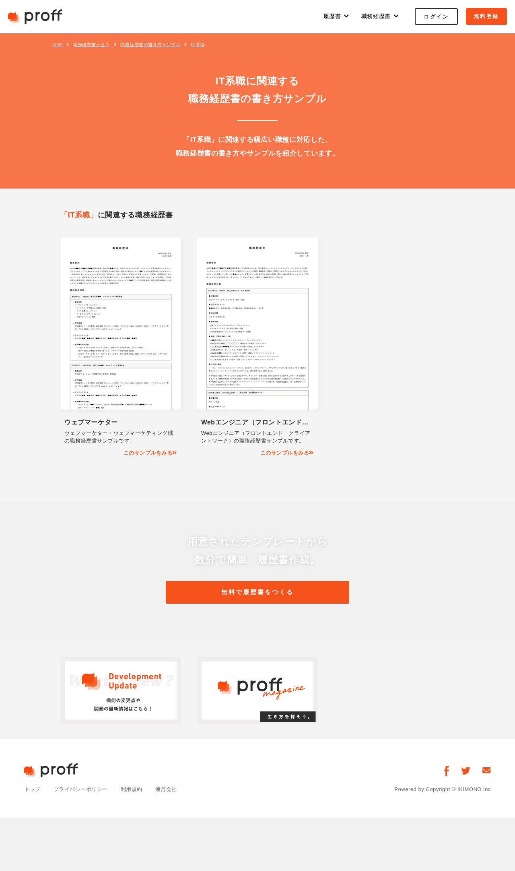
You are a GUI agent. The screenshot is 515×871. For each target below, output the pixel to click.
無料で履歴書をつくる (257, 592)
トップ (32, 790)
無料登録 (486, 16)
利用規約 (131, 790)
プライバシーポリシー (81, 790)
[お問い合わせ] (486, 771)
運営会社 (166, 790)
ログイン (436, 17)
